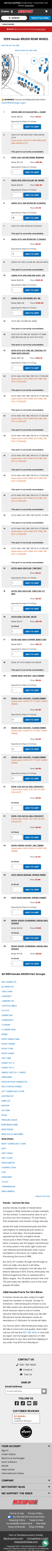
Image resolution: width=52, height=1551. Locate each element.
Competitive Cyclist (37, 1538)
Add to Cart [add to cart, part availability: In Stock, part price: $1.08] (32, 889)
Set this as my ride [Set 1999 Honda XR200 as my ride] (10, 45)
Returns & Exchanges (13, 1458)
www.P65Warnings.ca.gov (14, 102)
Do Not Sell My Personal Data (29, 1517)
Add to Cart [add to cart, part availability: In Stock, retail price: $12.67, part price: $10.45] (32, 631)
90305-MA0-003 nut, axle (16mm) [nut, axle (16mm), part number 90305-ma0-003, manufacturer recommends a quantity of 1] (27, 676)
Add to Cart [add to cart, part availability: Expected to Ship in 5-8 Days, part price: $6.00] (32, 608)
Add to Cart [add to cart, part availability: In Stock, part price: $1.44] (32, 866)
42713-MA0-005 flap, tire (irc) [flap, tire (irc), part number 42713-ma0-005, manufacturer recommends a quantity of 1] (26, 568)
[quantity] (16, 126)
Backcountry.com (13, 1538)
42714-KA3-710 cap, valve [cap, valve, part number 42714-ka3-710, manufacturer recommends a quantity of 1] (23, 617)
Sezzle (5, 1465)
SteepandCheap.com (26, 1541)
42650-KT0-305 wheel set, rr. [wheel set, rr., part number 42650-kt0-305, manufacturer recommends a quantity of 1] (26, 298)
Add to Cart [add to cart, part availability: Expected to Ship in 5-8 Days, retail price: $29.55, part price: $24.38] (32, 195)
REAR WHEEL (8, 24)
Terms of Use (16, 1513)
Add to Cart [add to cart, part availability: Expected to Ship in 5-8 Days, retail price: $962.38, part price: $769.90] (32, 313)
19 (38, 89)
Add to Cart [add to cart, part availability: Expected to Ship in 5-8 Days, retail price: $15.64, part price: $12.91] (32, 126)
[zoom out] (42, 60)
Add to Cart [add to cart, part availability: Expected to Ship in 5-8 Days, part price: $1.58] (32, 912)
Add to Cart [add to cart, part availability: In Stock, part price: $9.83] (32, 808)
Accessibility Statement (19, 1523)
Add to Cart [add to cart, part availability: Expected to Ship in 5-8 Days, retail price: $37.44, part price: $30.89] (32, 172)
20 (47, 68)
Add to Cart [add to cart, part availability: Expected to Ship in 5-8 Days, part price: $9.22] (32, 583)
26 (19, 78)
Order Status (9, 1454)
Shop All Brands (16, 1526)
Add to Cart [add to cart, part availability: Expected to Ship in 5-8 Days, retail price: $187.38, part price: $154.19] (32, 368)
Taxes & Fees (36, 1520)
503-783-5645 (30, 1332)
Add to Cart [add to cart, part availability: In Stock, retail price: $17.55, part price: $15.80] (32, 963)
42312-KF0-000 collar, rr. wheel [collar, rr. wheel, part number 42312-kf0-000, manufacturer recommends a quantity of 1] (27, 180)
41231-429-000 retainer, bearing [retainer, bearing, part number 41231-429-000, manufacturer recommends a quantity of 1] (27, 157)
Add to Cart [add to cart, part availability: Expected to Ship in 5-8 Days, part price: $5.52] (32, 254)
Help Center (8, 1469)
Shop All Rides (36, 1526)
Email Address (13, 1386)
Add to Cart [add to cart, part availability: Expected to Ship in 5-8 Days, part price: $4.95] (32, 719)
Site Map (41, 1523)
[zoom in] (34, 60)
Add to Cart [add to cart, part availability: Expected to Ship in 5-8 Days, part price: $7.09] (32, 218)
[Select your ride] (40, 18)
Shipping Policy (17, 1520)
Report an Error (43, 1196)
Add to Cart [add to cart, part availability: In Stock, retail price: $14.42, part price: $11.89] (32, 938)
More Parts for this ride (26, 50)
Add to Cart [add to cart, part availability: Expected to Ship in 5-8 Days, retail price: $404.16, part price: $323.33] (32, 290)
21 (22, 79)
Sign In (5, 1450)
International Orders (13, 1473)
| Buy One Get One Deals (26, 29)
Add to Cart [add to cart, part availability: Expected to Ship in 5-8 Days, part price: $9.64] (32, 690)
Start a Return (9, 1462)
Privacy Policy (35, 1513)
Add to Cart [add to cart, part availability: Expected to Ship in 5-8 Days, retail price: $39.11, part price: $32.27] (32, 654)
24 (36, 87)
